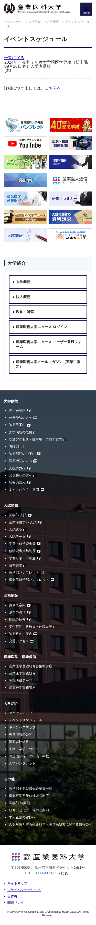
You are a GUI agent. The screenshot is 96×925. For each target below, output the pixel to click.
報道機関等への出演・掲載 (29, 756)
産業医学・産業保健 (20, 657)
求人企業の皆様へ (22, 817)
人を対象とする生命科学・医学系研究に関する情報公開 (50, 824)
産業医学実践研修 (22, 673)
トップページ (13, 22)
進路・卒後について (24, 749)
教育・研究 (25, 312)
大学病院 (11, 401)
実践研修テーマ (20, 680)
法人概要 (23, 297)
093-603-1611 (46, 873)
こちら (51, 88)
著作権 (12, 896)
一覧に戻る (14, 57)
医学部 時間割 (19, 803)
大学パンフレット (22, 763)
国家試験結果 (19, 742)
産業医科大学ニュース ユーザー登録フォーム (48, 344)
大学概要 (53, 22)
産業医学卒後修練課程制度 (29, 796)
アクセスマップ (20, 713)
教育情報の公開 (20, 734)
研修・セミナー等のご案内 (29, 810)
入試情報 (11, 505)
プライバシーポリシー (24, 890)
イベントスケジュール (25, 720)
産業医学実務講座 (22, 688)
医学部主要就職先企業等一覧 (30, 789)
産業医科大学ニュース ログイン (41, 327)
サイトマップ (17, 883)
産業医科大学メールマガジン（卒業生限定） (48, 364)
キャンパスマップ (22, 727)
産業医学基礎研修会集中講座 (30, 666)
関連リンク (15, 903)
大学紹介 (34, 22)
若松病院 (11, 595)
